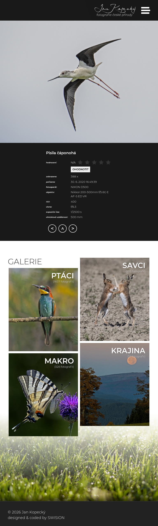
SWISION (56, 518)
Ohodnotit (80, 169)
